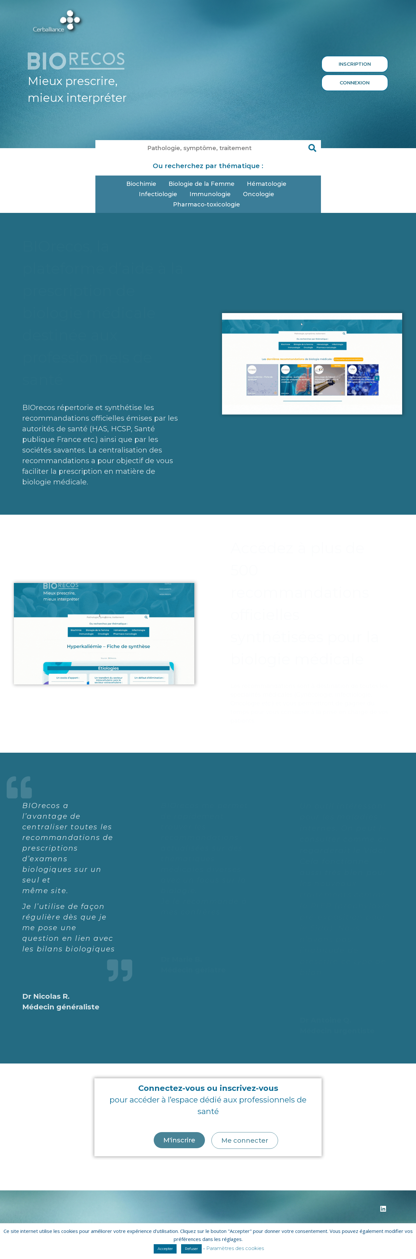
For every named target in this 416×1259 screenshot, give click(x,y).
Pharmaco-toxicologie (208, 204)
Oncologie (260, 194)
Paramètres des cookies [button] (235, 1248)
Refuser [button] (191, 1248)
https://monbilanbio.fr (54, 1178)
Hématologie (268, 183)
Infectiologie (159, 194)
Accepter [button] (165, 1248)
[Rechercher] (313, 148)
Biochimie (143, 183)
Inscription (355, 64)
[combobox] (200, 148)
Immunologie (211, 194)
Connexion (355, 83)
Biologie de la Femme (203, 183)
